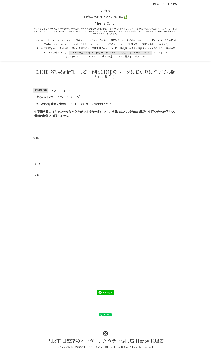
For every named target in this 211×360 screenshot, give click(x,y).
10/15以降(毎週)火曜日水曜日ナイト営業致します (137, 48)
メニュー (94, 44)
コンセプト (89, 56)
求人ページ (140, 56)
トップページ (42, 40)
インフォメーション (62, 40)
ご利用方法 (131, 44)
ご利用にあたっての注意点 (154, 44)
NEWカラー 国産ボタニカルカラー (130, 40)
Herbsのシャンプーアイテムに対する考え (65, 44)
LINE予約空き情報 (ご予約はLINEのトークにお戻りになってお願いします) (110, 52)
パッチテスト (160, 52)
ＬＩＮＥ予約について (55, 52)
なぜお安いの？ (73, 56)
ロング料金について (112, 44)
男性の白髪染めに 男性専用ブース (90, 48)
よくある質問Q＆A (46, 48)
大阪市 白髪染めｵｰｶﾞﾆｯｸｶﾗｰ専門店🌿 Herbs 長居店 (105, 17)
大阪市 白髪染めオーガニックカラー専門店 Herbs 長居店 (105, 341)
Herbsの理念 (106, 56)
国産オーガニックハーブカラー (91, 40)
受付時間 (170, 48)
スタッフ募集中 (124, 56)
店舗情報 (63, 48)
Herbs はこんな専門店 (164, 40)
